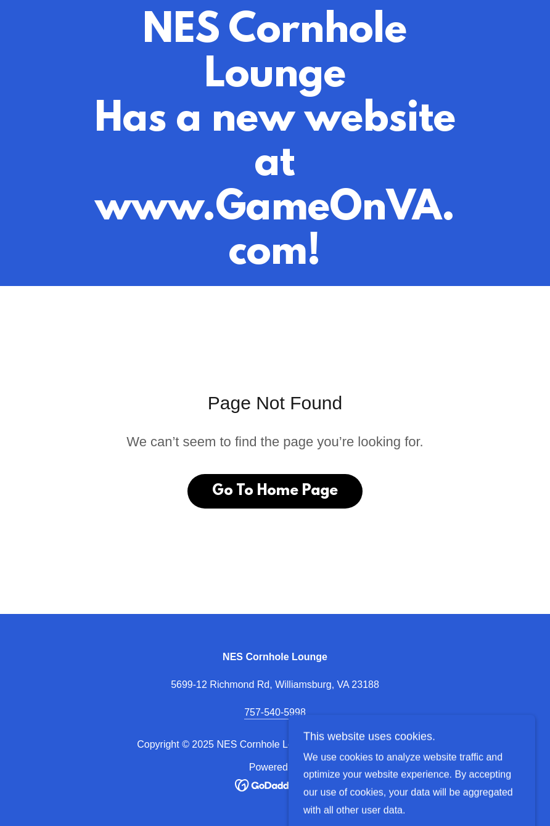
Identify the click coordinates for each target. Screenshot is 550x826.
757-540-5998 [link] (275, 712)
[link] (275, 260)
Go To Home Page (275, 491)
